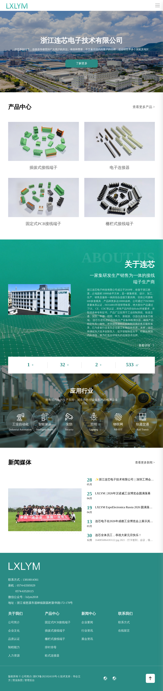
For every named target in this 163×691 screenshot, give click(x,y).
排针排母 (50, 647)
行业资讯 (87, 630)
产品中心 (52, 614)
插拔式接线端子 (55, 630)
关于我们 (15, 614)
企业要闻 (87, 622)
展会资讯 (87, 638)
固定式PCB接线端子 (58, 622)
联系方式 (124, 622)
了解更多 (81, 63)
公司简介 (14, 622)
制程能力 (14, 647)
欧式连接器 (52, 655)
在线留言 (124, 630)
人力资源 (14, 655)
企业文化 (14, 630)
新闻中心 (88, 614)
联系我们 (125, 614)
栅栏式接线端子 (55, 638)
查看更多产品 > (144, 107)
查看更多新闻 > (145, 462)
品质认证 (14, 638)
